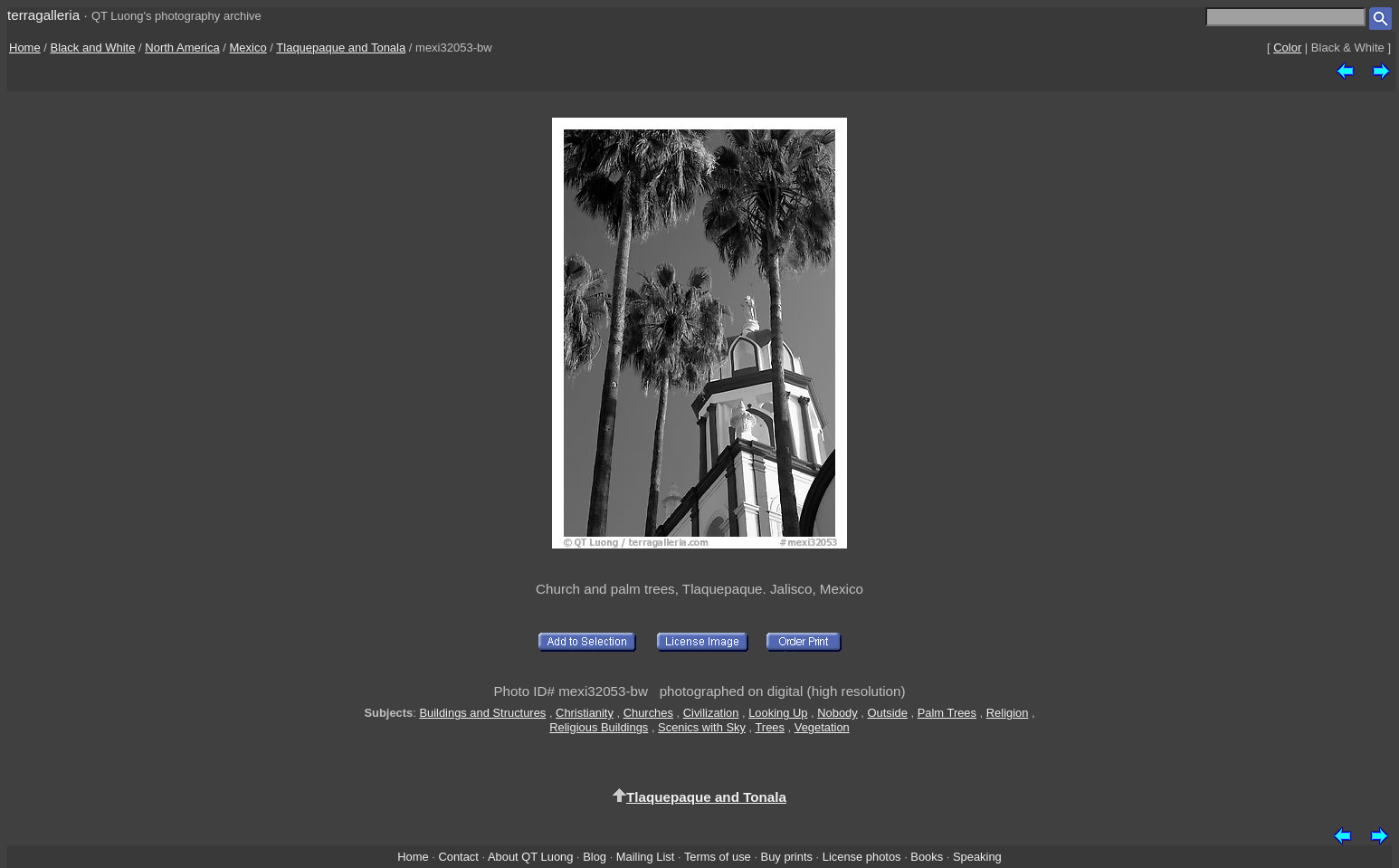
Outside (887, 713)
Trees (770, 727)
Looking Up (777, 713)
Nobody (837, 713)
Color (1287, 47)
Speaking (977, 856)
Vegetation (822, 727)
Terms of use (717, 856)
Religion (1007, 713)
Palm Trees (947, 713)
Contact (458, 856)
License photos (862, 856)
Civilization (711, 713)
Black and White (93, 47)
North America (182, 47)
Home (25, 47)
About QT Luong (530, 856)
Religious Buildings (598, 727)
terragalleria (43, 15)
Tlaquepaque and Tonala (340, 47)
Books (926, 856)
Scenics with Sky (702, 727)
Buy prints (787, 856)
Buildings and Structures (482, 713)
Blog (594, 856)
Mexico (248, 47)
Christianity (585, 713)
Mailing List (645, 856)
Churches (648, 713)
